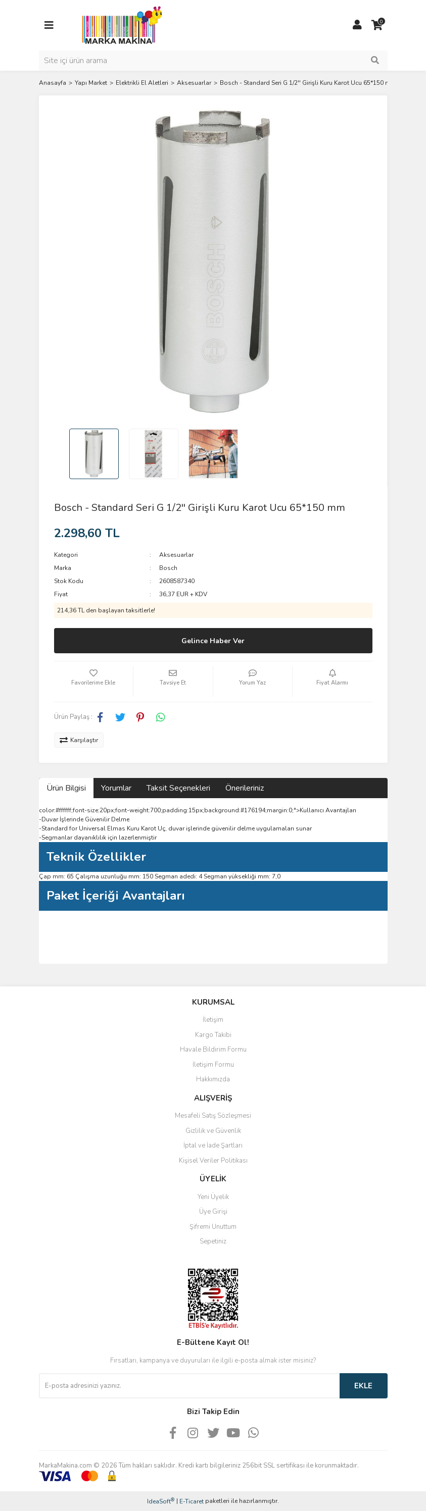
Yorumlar (116, 788)
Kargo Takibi (213, 1034)
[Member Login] (357, 25)
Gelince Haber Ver (213, 641)
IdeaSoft (160, 1501)
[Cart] (377, 25)
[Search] (213, 60)
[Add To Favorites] (93, 681)
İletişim (213, 1019)
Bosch (168, 568)
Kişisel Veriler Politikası (213, 1160)
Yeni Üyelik (213, 1197)
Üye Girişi (213, 1211)
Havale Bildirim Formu (213, 1049)
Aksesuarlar (176, 555)
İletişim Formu (213, 1064)
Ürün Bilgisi (66, 788)
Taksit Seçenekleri (178, 788)
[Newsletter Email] (189, 1385)
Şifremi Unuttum (213, 1226)
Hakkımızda (213, 1079)
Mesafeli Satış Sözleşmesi (213, 1115)
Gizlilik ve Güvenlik (213, 1130)
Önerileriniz (244, 788)
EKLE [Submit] (363, 1386)
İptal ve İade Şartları (213, 1145)
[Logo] (119, 25)
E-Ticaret (191, 1501)
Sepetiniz (213, 1241)
